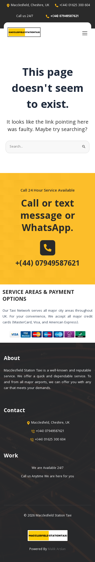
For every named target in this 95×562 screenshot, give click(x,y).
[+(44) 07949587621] (47, 247)
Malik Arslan (57, 549)
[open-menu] (83, 33)
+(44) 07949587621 (47, 264)
